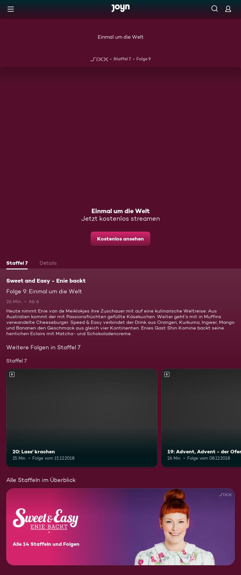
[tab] (17, 263)
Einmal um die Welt (121, 37)
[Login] (228, 8)
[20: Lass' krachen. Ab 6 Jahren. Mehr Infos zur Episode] (81, 418)
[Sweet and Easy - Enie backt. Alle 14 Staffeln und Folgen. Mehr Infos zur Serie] (120, 526)
